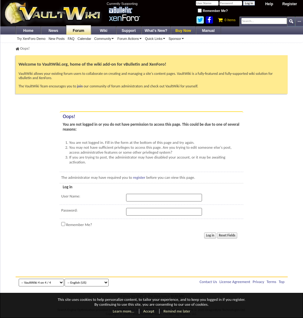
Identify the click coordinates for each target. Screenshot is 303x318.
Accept (148, 311)
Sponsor (177, 38)
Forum (78, 31)
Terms (271, 281)
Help (269, 4)
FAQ (71, 38)
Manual (208, 31)
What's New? (156, 31)
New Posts (57, 38)
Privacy (258, 281)
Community (105, 38)
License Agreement (234, 281)
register (139, 177)
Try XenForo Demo (31, 38)
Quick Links (156, 38)
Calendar (84, 38)
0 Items (226, 20)
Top (282, 281)
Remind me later (176, 311)
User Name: (70, 196)
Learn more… (123, 311)
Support (129, 31)
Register (289, 4)
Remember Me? (213, 11)
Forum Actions (130, 38)
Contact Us (208, 281)
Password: (69, 210)
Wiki (103, 31)
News (53, 31)
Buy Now (183, 31)
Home (28, 31)
